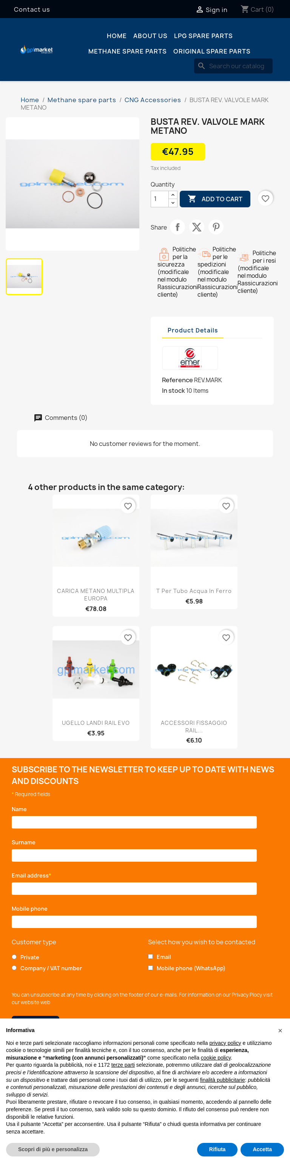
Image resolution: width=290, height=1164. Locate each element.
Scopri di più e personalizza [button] (53, 1149)
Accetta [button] (262, 1149)
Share (177, 226)
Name (20, 809)
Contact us (32, 9)
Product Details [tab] (193, 330)
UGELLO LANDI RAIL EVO (96, 722)
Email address (31, 875)
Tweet (196, 226)
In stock (173, 390)
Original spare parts (212, 51)
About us (150, 36)
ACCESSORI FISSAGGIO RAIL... (194, 726)
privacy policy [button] (225, 1043)
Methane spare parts (127, 51)
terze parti (123, 1065)
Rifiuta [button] (217, 1149)
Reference (177, 380)
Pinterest (216, 226)
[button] (280, 1031)
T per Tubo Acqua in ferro (194, 590)
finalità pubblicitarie (222, 1080)
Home (117, 36)
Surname (25, 842)
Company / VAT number (51, 968)
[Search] (233, 66)
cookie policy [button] (216, 1058)
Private (29, 957)
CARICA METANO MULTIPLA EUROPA (95, 594)
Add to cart (215, 199)
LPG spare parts (203, 36)
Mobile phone (31, 908)
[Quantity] (160, 199)
